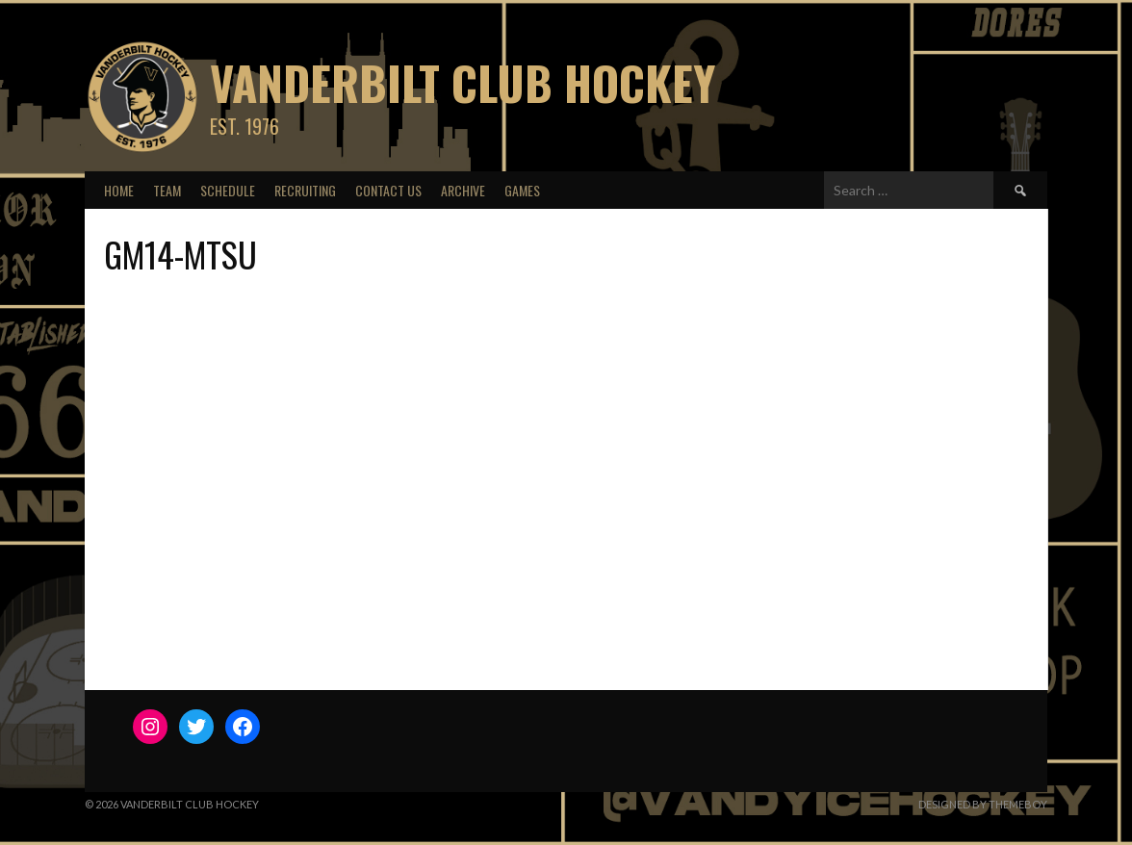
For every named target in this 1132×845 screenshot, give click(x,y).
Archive (463, 190)
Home (119, 190)
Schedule (227, 190)
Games (522, 190)
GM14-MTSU (180, 253)
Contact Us (388, 190)
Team (167, 190)
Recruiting (305, 190)
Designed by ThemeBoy (982, 804)
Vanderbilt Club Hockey (462, 82)
